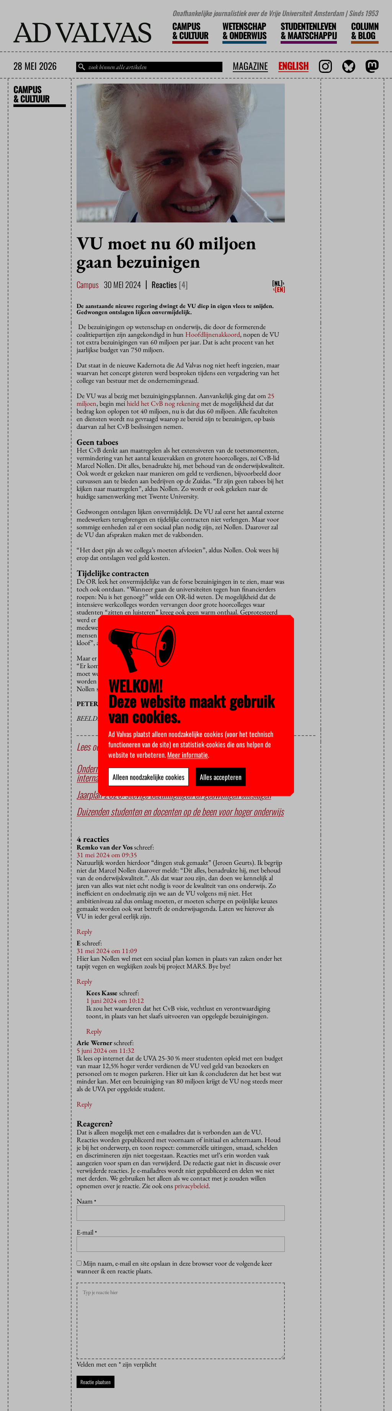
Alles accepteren (221, 777)
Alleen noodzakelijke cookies (149, 777)
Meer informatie (187, 754)
